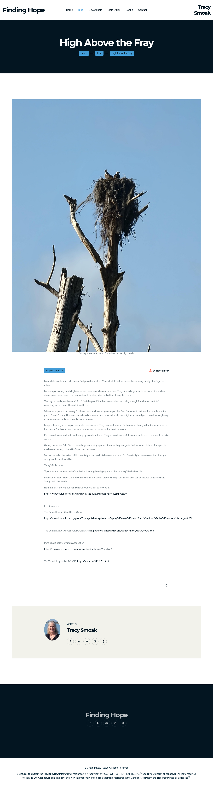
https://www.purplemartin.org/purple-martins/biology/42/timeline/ (78, 549)
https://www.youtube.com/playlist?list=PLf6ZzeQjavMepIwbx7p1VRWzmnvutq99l (85, 494)
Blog (80, 10)
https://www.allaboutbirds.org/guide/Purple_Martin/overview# (122, 530)
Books (129, 10)
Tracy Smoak (82, 630)
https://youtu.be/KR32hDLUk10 (93, 561)
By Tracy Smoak (161, 370)
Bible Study (114, 10)
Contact (142, 10)
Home (69, 10)
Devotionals (95, 10)
